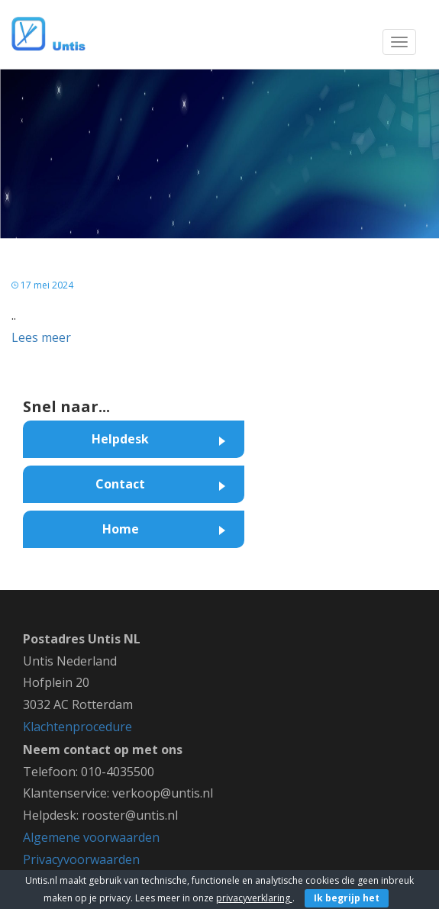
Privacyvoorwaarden (81, 859)
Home (120, 529)
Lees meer (41, 337)
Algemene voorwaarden (91, 837)
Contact (120, 483)
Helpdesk (120, 438)
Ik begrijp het (346, 897)
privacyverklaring (254, 897)
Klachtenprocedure (77, 726)
